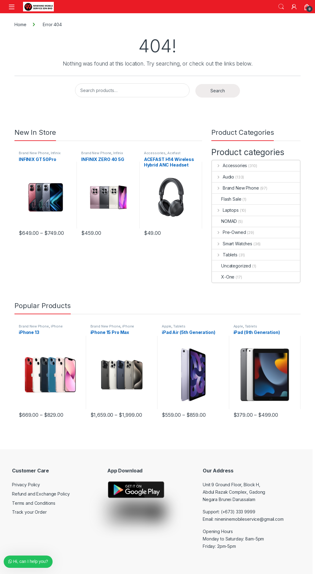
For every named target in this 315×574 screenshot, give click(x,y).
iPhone (57, 326)
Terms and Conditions (33, 503)
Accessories (154, 153)
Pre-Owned (229, 232)
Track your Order (29, 512)
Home (20, 24)
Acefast (174, 153)
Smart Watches (232, 243)
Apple (166, 326)
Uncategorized (231, 265)
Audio (223, 176)
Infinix (56, 153)
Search (281, 6)
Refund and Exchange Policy (41, 493)
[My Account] (294, 6)
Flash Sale (226, 199)
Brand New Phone (34, 153)
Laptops (225, 210)
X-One (223, 276)
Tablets (224, 254)
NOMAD (224, 221)
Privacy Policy (26, 484)
